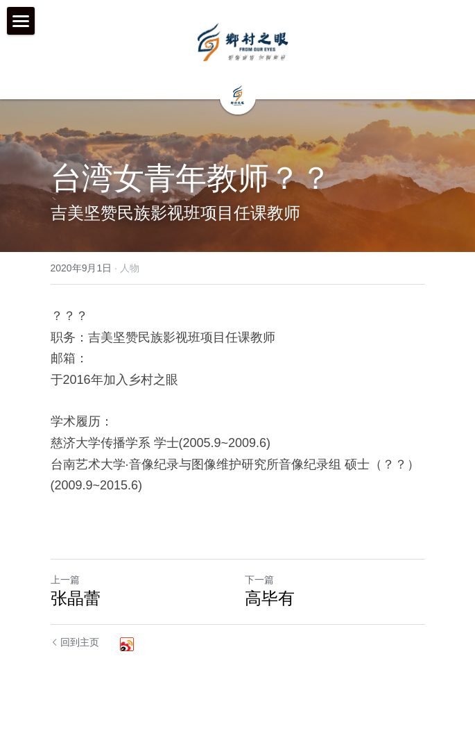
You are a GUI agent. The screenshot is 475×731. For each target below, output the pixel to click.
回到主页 (75, 642)
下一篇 (259, 579)
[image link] (243, 41)
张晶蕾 (76, 598)
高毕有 (270, 598)
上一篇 (65, 579)
